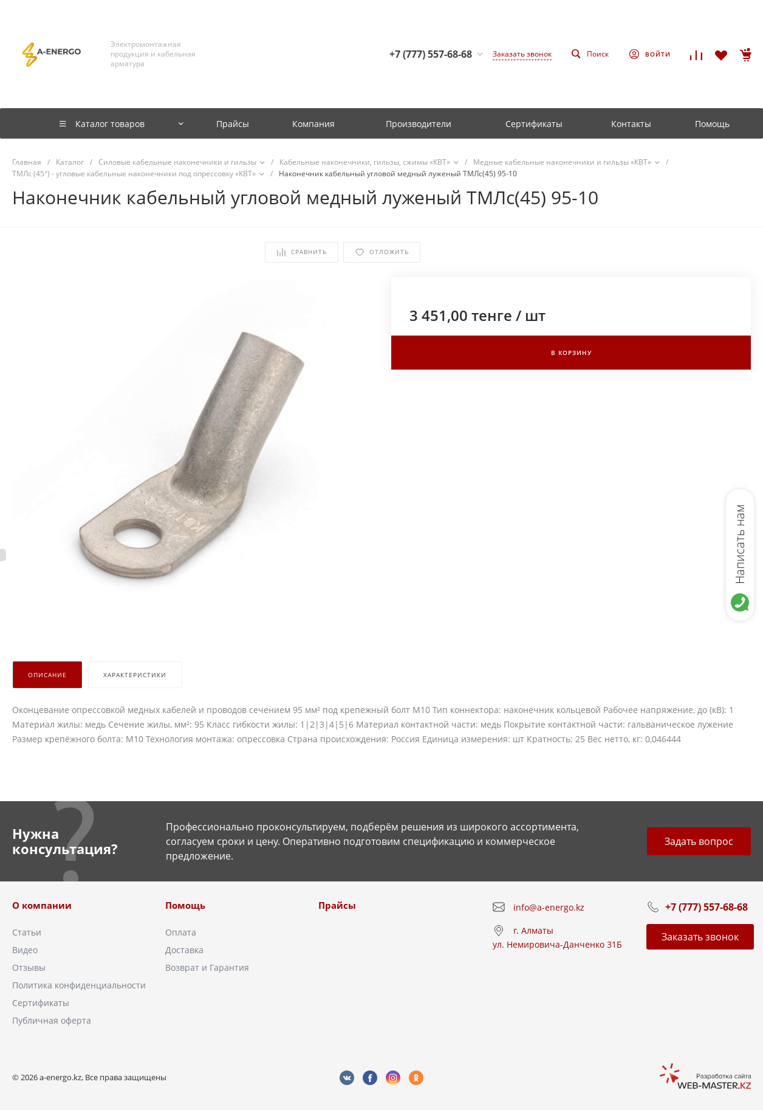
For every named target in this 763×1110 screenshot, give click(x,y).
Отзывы (29, 967)
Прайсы (337, 905)
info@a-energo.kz (548, 907)
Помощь (185, 905)
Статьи (26, 932)
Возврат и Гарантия (207, 967)
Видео (25, 950)
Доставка (184, 950)
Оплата (180, 932)
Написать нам (739, 544)
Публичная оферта (51, 1020)
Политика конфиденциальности (79, 985)
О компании (42, 905)
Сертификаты (40, 1002)
